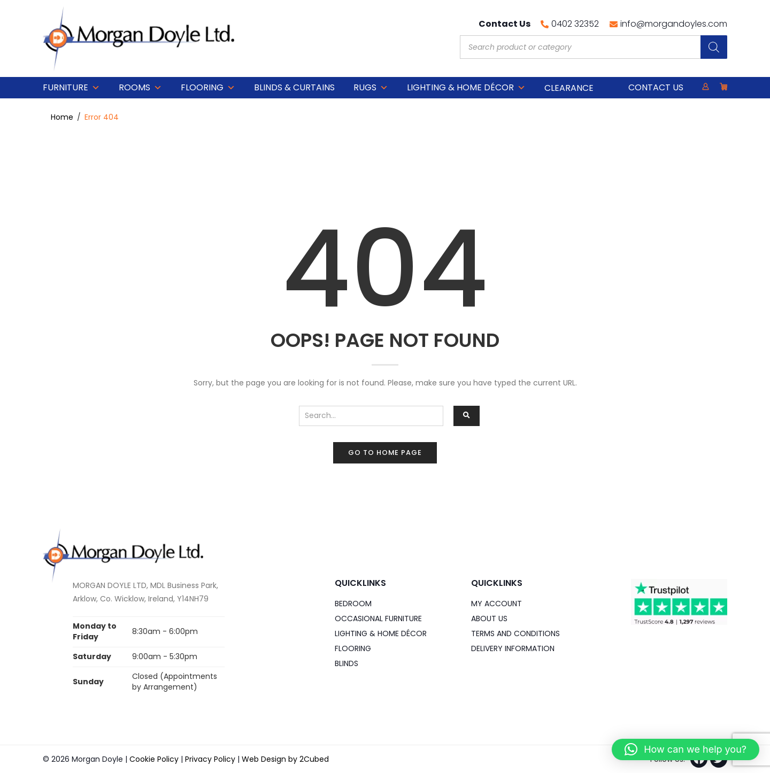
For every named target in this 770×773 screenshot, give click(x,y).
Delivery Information (513, 648)
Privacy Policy (210, 759)
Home (62, 117)
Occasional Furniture (378, 618)
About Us (489, 618)
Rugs (370, 87)
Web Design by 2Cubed (285, 759)
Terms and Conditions (515, 633)
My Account (496, 603)
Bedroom (353, 603)
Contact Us (655, 87)
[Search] (713, 47)
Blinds (346, 663)
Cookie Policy (154, 759)
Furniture (71, 87)
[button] (685, 749)
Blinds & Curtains (294, 87)
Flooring (208, 87)
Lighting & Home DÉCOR (466, 87)
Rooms (140, 87)
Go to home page (385, 452)
